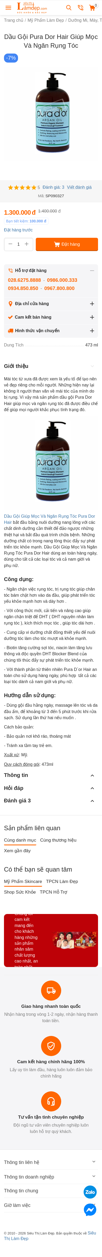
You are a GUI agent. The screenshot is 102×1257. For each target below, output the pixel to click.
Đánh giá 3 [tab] (49, 801)
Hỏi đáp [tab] (49, 788)
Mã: (41, 196)
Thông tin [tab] (49, 775)
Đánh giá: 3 (53, 187)
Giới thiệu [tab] (49, 366)
